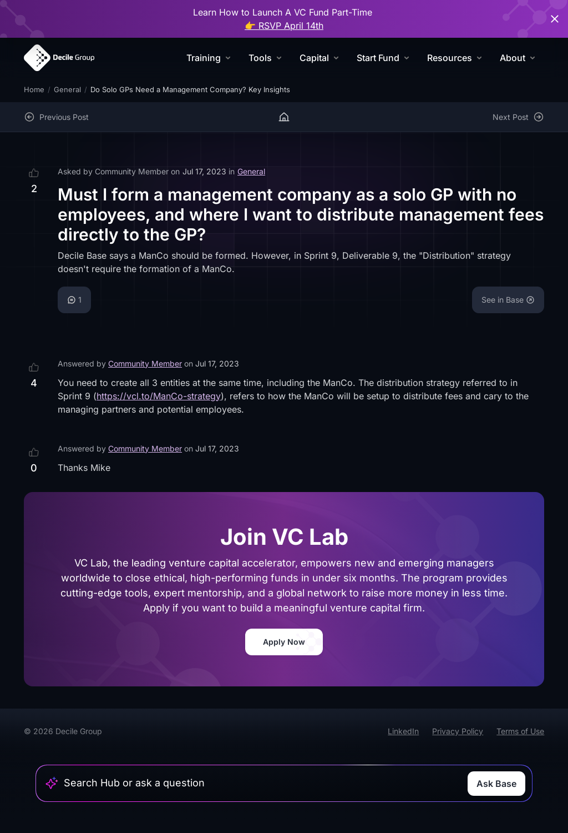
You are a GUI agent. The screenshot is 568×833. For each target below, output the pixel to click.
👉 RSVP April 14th (284, 25)
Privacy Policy (457, 731)
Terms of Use (520, 731)
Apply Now (284, 641)
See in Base (508, 299)
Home (34, 89)
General (67, 89)
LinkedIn (403, 731)
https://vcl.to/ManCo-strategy (159, 396)
